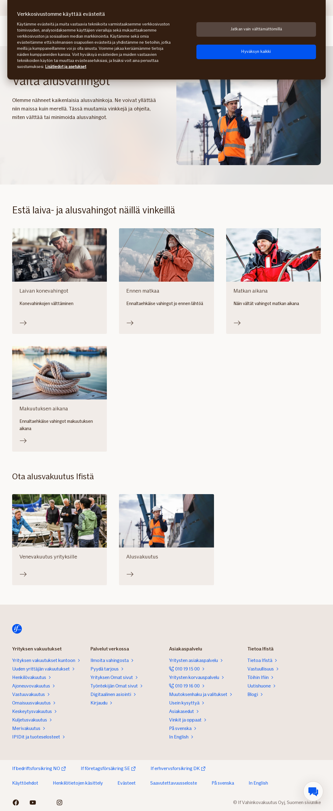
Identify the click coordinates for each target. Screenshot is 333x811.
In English (258, 783)
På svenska (223, 783)
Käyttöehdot (25, 783)
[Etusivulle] (17, 629)
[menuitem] (313, 791)
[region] (166, 40)
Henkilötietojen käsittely (78, 783)
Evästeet (126, 783)
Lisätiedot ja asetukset (65, 66)
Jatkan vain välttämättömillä (256, 29)
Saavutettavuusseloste (173, 783)
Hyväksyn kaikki (256, 51)
